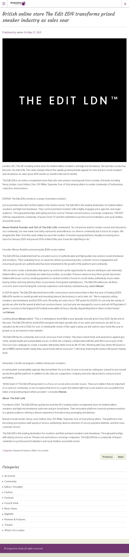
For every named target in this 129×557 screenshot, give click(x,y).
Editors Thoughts (13, 490)
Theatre (8, 528)
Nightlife (9, 517)
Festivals (9, 501)
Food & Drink (11, 507)
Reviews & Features (21, 454)
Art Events (9, 479)
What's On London (39, 454)
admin (20, 32)
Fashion (8, 496)
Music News (10, 512)
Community (10, 485)
